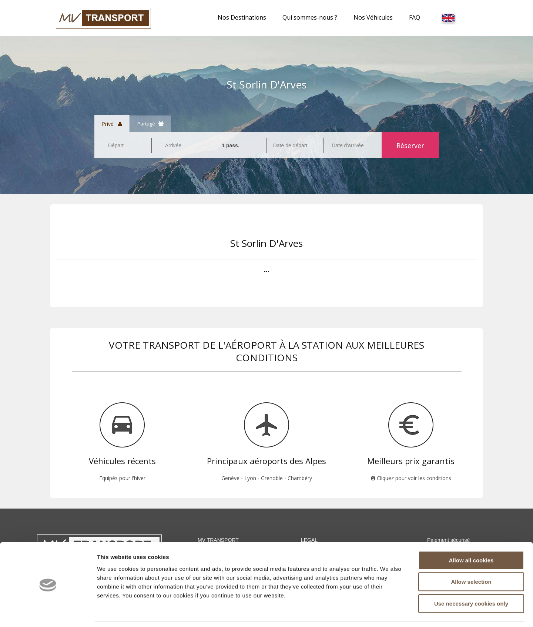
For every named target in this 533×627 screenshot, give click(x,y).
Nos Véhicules (373, 17)
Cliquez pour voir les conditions (411, 478)
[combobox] (122, 145)
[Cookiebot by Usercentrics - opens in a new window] (48, 612)
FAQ (414, 17)
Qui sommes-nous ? (309, 17)
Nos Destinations (242, 17)
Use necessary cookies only (471, 580)
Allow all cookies (471, 536)
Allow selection (471, 558)
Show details (388, 612)
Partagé (150, 123)
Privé (112, 123)
